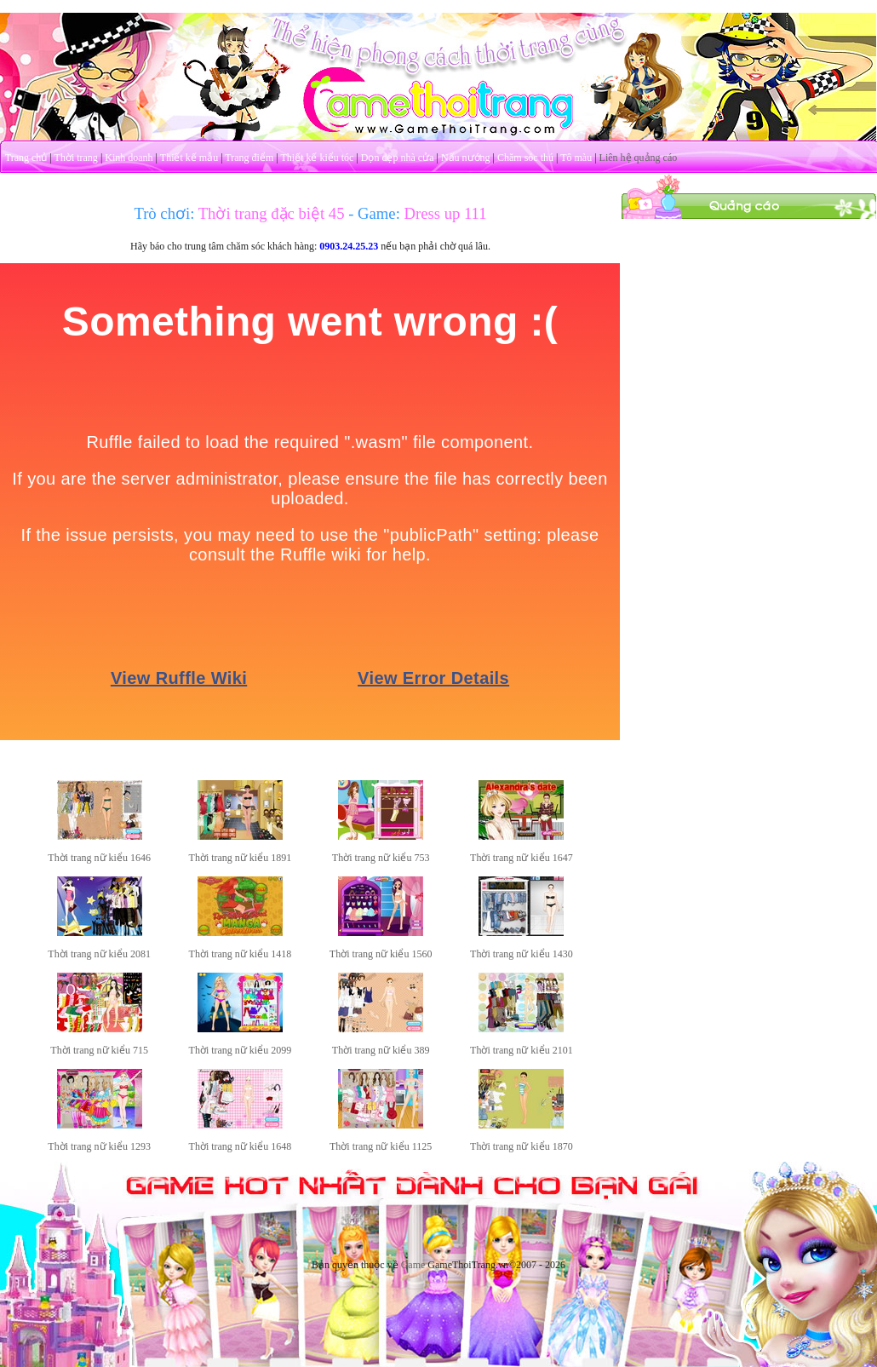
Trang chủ (26, 158)
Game (413, 1265)
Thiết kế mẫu (189, 158)
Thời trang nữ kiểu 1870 (521, 1146)
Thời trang (76, 158)
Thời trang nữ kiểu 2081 (99, 954)
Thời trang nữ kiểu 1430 (521, 954)
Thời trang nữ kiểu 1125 (381, 1146)
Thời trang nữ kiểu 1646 (99, 858)
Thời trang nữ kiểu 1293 (99, 1146)
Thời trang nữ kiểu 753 (381, 858)
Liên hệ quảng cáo (638, 158)
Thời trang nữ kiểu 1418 (240, 954)
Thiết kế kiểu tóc (316, 158)
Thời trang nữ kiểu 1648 (240, 1146)
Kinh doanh (128, 158)
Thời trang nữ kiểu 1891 (240, 858)
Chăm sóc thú (525, 158)
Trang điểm (249, 158)
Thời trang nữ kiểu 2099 (240, 1050)
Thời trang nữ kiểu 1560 (381, 954)
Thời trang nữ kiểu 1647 (521, 858)
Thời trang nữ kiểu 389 (381, 1050)
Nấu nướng (465, 158)
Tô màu (576, 158)
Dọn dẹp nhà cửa (397, 158)
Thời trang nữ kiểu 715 (99, 1050)
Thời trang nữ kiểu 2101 (521, 1050)
